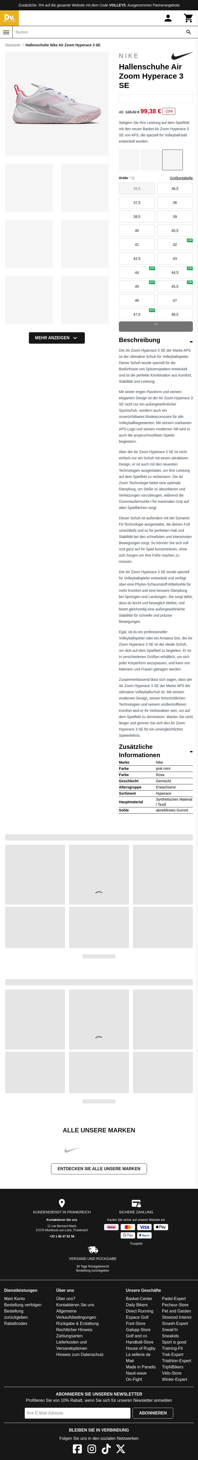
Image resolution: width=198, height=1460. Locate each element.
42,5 (136, 258)
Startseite (12, 45)
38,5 (136, 217)
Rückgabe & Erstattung (77, 1324)
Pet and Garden (176, 1311)
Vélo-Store (172, 1373)
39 (175, 217)
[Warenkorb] (189, 18)
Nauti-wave (136, 1373)
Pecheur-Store (175, 1305)
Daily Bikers (137, 1305)
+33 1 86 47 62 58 (61, 1237)
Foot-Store (136, 1324)
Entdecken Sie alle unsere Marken (98, 1169)
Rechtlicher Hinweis (74, 1330)
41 (137, 244)
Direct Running (139, 1311)
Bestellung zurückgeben (92, 1271)
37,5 (136, 203)
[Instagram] (92, 1450)
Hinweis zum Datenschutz (80, 1355)
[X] (121, 1450)
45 (145, 285)
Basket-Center (139, 1299)
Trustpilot (136, 1244)
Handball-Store (140, 1342)
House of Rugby (141, 1349)
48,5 (174, 314)
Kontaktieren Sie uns (61, 1220)
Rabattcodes (15, 1324)
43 (175, 258)
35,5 (136, 189)
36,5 (174, 189)
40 (137, 230)
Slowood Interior (177, 1318)
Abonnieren (153, 1413)
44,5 (182, 271)
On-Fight (134, 1380)
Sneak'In (170, 1330)
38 (175, 203)
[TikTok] (106, 1450)
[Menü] (6, 32)
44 (145, 271)
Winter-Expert (174, 1380)
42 (183, 243)
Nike (156, 56)
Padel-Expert (174, 1299)
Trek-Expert (172, 1355)
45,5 (182, 285)
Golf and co (136, 1336)
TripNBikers (172, 1367)
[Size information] (133, 178)
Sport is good (174, 1342)
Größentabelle (181, 178)
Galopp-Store (138, 1330)
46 (137, 300)
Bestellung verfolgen (23, 1305)
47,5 (144, 312)
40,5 (174, 230)
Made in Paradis (141, 1367)
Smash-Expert (175, 1324)
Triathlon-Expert (176, 1361)
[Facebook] (77, 1450)
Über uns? (65, 1299)
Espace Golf (137, 1318)
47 (175, 300)
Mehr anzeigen (57, 338)
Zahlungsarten (69, 1336)
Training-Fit (172, 1349)
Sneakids (170, 1336)
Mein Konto (14, 1299)
